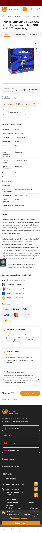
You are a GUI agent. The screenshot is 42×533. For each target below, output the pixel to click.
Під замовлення (15, 112)
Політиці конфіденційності (19, 518)
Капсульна (19, 134)
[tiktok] (36, 489)
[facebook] (36, 495)
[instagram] (36, 484)
